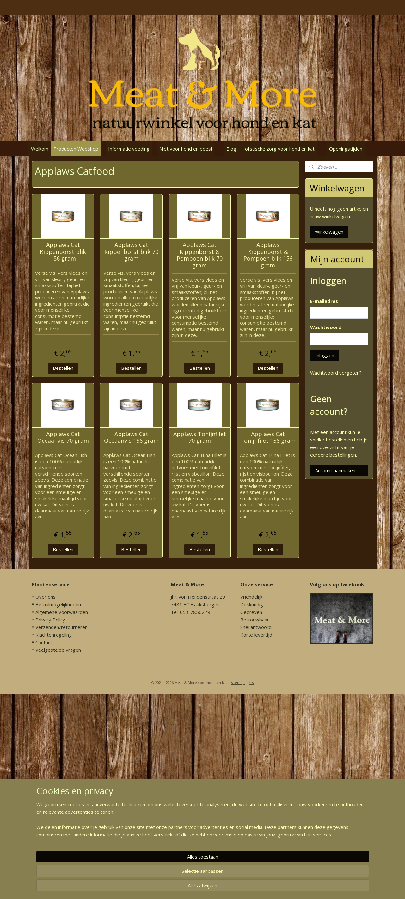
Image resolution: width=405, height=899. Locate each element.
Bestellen (62, 368)
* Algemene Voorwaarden (60, 612)
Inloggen (324, 355)
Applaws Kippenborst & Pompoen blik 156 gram (267, 255)
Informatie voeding (129, 149)
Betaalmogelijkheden (58, 604)
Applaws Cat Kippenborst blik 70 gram (131, 252)
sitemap (238, 682)
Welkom (39, 149)
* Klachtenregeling (52, 635)
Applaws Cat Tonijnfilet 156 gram (267, 437)
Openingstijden (345, 149)
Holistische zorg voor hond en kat (278, 149)
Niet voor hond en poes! (185, 149)
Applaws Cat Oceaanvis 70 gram (63, 437)
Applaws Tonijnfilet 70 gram (199, 437)
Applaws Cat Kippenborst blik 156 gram (63, 252)
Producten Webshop (75, 149)
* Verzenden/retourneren (60, 627)
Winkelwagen (329, 232)
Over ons (45, 597)
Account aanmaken (335, 470)
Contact (43, 642)
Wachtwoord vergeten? (336, 372)
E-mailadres (324, 301)
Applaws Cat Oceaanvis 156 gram (131, 437)
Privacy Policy (50, 619)
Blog (231, 149)
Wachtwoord (325, 327)
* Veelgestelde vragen (56, 650)
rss (251, 682)
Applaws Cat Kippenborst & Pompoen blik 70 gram (199, 255)
